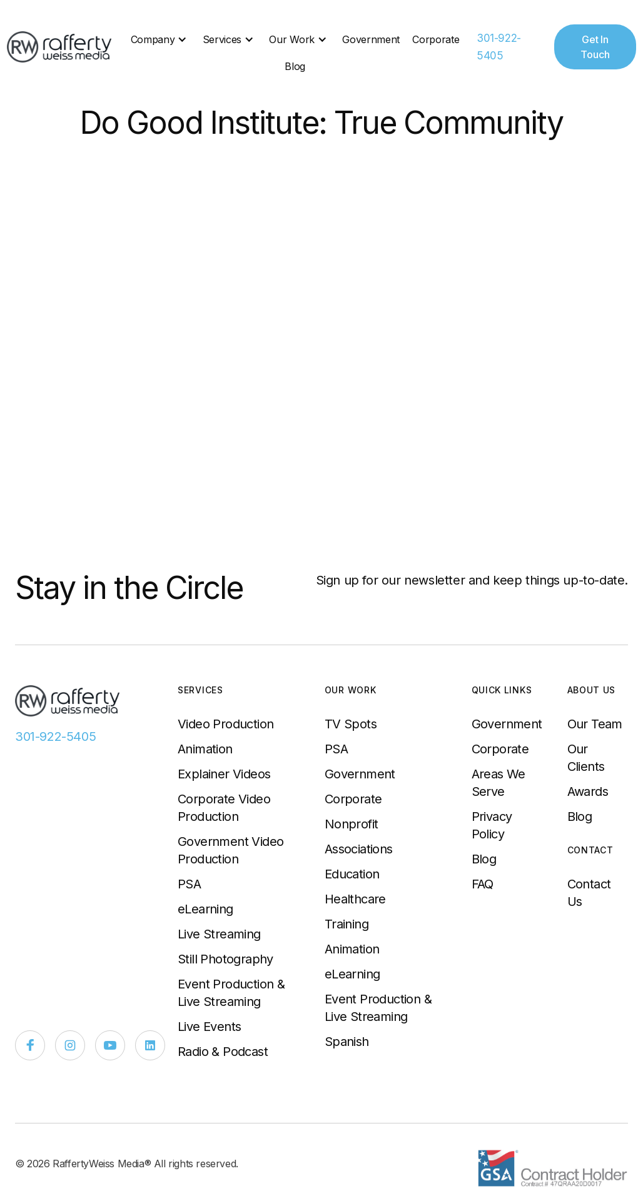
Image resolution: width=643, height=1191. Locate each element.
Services (222, 39)
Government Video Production (230, 850)
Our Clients (586, 757)
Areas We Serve (498, 782)
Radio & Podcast (223, 1051)
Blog (295, 66)
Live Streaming (219, 934)
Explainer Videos (224, 773)
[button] (160, 39)
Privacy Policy (492, 825)
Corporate (435, 39)
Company (153, 39)
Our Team (594, 723)
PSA (189, 884)
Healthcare (355, 899)
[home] (60, 47)
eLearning (205, 909)
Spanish (347, 1041)
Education (352, 874)
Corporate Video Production (224, 807)
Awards (587, 791)
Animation (205, 748)
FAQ (483, 884)
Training (346, 924)
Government (371, 39)
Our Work (291, 39)
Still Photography (225, 959)
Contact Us (589, 893)
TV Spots (351, 723)
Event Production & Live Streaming (231, 993)
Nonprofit (351, 824)
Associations (359, 849)
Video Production (225, 723)
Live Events (209, 1026)
